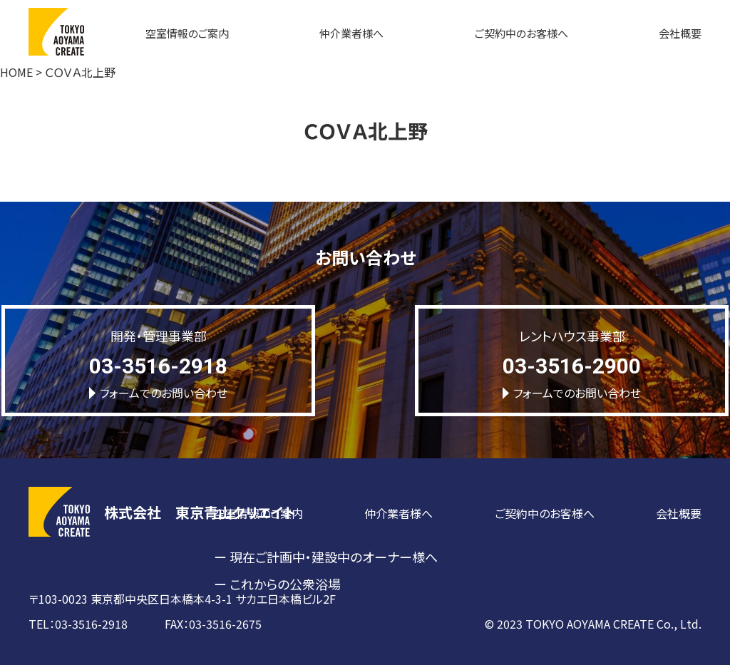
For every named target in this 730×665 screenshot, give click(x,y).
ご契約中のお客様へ (521, 33)
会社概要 (680, 33)
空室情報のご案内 (187, 33)
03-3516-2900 (572, 366)
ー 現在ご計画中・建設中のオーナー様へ (326, 556)
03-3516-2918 (158, 366)
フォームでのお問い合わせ (158, 392)
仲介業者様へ (351, 33)
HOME (16, 72)
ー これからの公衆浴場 (277, 583)
